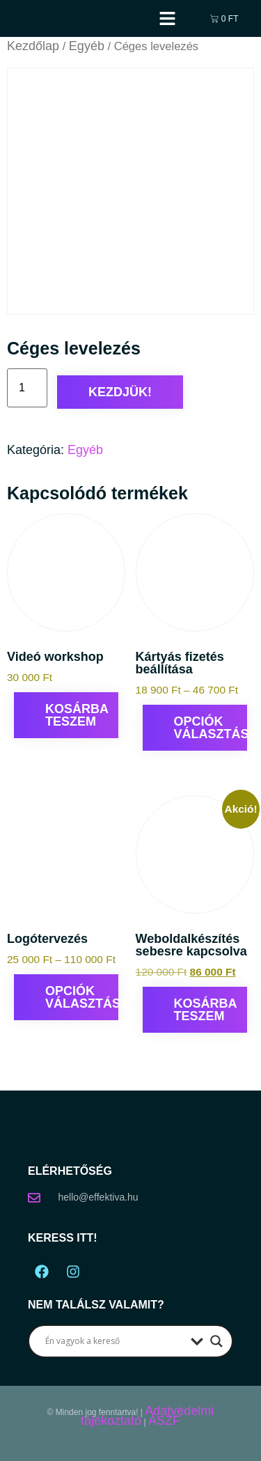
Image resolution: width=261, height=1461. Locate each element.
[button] (168, 19)
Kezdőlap (33, 46)
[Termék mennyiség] (27, 387)
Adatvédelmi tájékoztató (147, 1416)
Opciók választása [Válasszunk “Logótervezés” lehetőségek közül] (81, 997)
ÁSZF (164, 1421)
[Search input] (114, 1341)
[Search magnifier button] (216, 1341)
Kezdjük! (120, 392)
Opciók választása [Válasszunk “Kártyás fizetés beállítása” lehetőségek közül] (210, 727)
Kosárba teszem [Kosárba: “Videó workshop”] (77, 715)
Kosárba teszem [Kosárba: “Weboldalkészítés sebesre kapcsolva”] (205, 1010)
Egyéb (86, 46)
